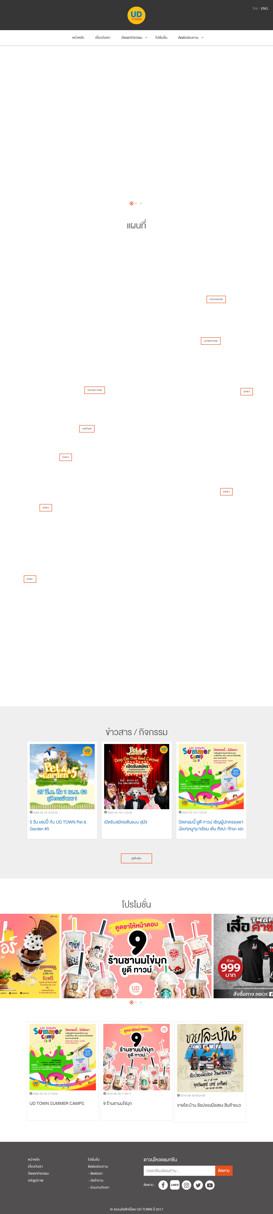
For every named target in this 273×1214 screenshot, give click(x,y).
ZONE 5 (246, 391)
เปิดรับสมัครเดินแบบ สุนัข (125, 822)
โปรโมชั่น (161, 37)
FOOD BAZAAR (216, 299)
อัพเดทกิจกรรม (131, 37)
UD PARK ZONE (211, 341)
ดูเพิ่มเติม (136, 858)
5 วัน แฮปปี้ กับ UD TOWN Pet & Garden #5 (58, 825)
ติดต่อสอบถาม (188, 37)
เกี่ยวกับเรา (102, 37)
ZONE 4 (226, 491)
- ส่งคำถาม (95, 1180)
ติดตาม (224, 1170)
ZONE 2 (45, 507)
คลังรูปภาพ (35, 1180)
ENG (264, 8)
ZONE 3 (65, 457)
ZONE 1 (30, 579)
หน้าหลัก (78, 37)
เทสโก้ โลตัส (87, 428)
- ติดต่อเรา (95, 1173)
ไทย (255, 8)
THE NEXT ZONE (94, 390)
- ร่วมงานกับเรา (98, 1187)
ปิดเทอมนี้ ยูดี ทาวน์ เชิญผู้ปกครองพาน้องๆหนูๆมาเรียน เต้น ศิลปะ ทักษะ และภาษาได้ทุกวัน (211, 829)
